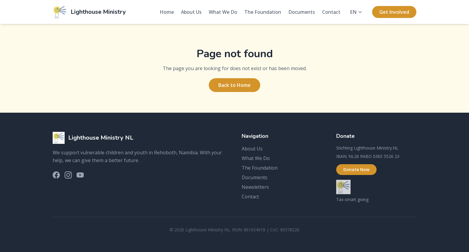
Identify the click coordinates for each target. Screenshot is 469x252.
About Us (191, 12)
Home (167, 12)
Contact (331, 12)
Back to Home (234, 85)
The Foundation (262, 12)
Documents (301, 12)
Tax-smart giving (352, 199)
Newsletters (255, 187)
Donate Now (356, 169)
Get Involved (394, 12)
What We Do (223, 12)
